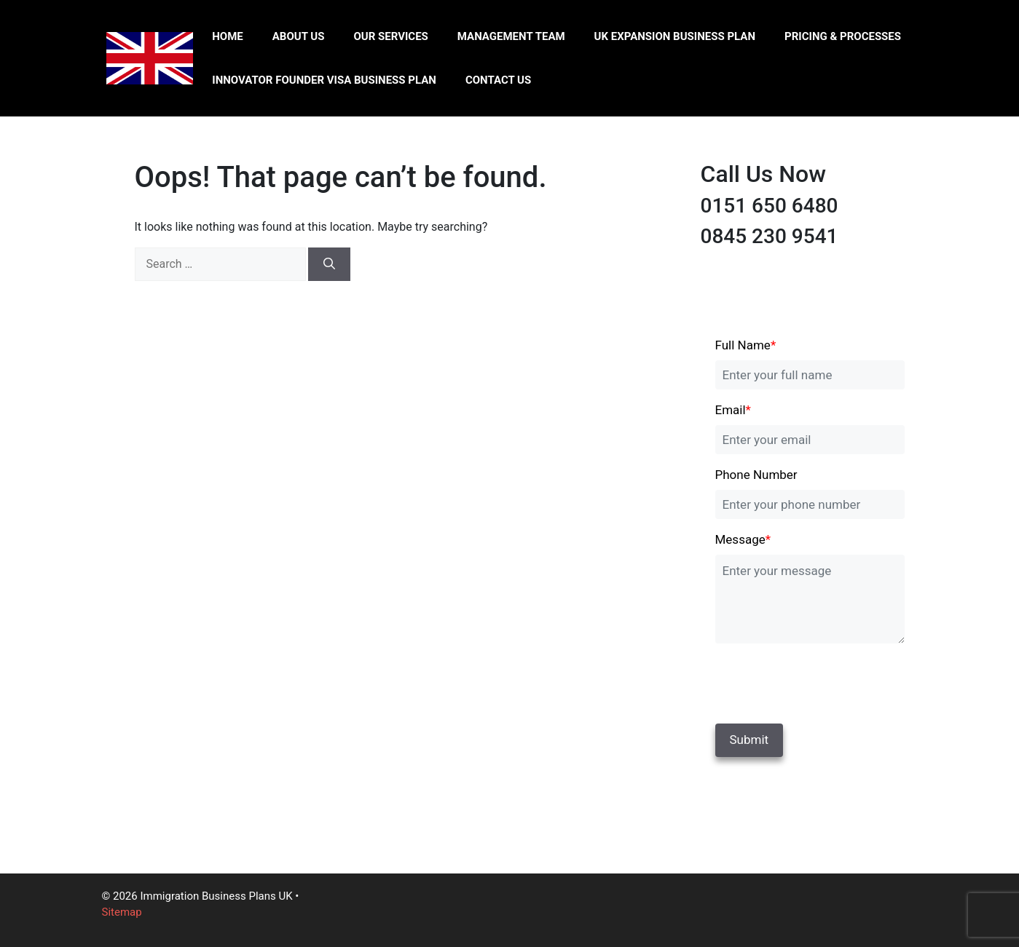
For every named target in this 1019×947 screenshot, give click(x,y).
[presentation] (815, 680)
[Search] (329, 264)
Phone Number (756, 474)
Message (743, 539)
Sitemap (122, 912)
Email (733, 410)
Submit (749, 739)
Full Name (745, 345)
